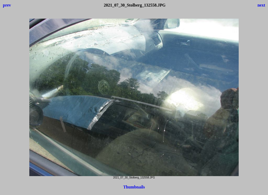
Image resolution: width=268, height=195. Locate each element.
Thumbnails (134, 187)
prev (7, 5)
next (261, 5)
